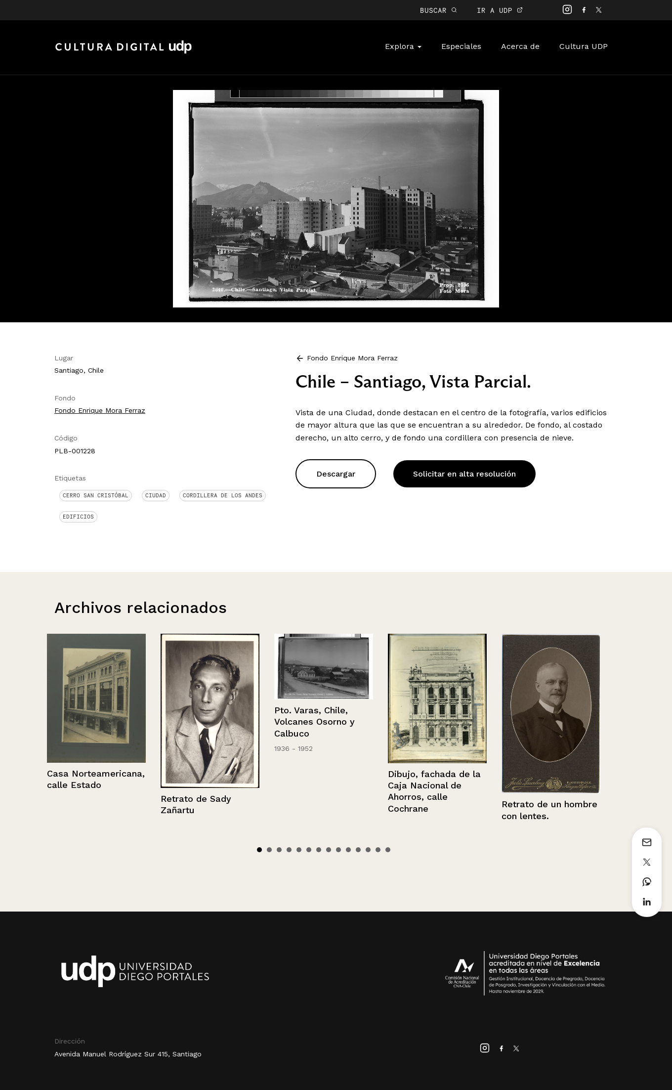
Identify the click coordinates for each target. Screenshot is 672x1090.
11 (358, 849)
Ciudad (155, 495)
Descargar (335, 474)
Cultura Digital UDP (123, 52)
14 (387, 849)
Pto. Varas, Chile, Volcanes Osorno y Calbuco (314, 722)
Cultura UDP (583, 46)
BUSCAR (438, 10)
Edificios (78, 516)
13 (378, 849)
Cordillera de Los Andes (222, 495)
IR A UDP (500, 10)
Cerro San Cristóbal (95, 495)
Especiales (461, 46)
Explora (403, 46)
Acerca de (520, 46)
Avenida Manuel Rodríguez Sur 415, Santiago (128, 1054)
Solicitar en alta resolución (464, 474)
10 (348, 849)
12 (368, 849)
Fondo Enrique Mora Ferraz (99, 410)
